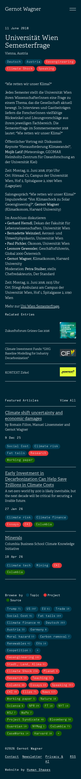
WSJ (11, 713)
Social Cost (18, 446)
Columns (16, 685)
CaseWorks (18, 733)
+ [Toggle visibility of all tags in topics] (38, 650)
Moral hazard (20, 637)
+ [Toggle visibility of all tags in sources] (59, 733)
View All (68, 400)
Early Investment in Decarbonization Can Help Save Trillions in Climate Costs (36, 479)
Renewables (18, 643)
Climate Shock (20, 68)
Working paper (20, 460)
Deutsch (14, 62)
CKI (27, 524)
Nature (48, 699)
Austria (33, 62)
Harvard (43, 733)
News (49, 692)
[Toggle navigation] (73, 9)
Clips (30, 692)
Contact (12, 756)
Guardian (17, 726)
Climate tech (19, 565)
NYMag (38, 726)
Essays (13, 524)
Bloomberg (60, 720)
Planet (51, 671)
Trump (14, 609)
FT (49, 706)
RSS (73, 756)
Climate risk (46, 446)
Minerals (13, 537)
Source (15, 600)
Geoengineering (60, 62)
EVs (41, 643)
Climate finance (51, 517)
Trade (63, 609)
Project (54, 595)
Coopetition (19, 650)
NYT (63, 706)
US (31, 609)
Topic (34, 595)
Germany (38, 630)
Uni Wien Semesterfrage (40, 306)
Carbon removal (55, 637)
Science (15, 706)
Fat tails (16, 453)
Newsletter (32, 756)
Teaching (42, 678)
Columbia (44, 524)
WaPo (26, 713)
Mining (42, 565)
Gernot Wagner (23, 9)
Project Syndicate (25, 720)
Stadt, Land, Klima (26, 664)
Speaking (46, 68)
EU (46, 609)
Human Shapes (39, 770)
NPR (34, 706)
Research (38, 453)
